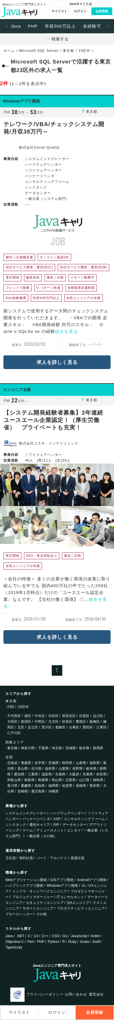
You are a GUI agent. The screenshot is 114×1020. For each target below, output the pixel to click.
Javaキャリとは (80, 3)
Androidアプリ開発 (91, 880)
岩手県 (40, 763)
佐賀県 (67, 786)
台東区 (74, 727)
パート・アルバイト (51, 858)
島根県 (43, 780)
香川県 (12, 786)
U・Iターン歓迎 (48, 287)
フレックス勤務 (18, 287)
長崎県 (81, 786)
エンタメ (74, 830)
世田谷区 (69, 716)
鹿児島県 (38, 791)
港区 (27, 716)
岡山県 (57, 780)
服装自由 (33, 277)
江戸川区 (14, 733)
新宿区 (26, 722)
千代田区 (14, 716)
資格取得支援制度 (81, 287)
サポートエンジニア (38, 908)
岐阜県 (91, 769)
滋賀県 (46, 774)
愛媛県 (26, 786)
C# (36, 936)
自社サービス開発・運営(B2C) (29, 267)
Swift (96, 942)
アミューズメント (50, 830)
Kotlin (95, 936)
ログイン (80, 11)
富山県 (22, 769)
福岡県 (53, 786)
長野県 (77, 769)
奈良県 (101, 774)
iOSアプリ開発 (61, 880)
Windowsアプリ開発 (62, 886)
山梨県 (64, 769)
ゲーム (28, 830)
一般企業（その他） (41, 836)
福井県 (50, 769)
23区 (11, 707)
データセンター (75, 825)
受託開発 (12, 277)
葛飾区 (60, 727)
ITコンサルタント (70, 897)
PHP (33, 26)
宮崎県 (22, 791)
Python (53, 942)
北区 (20, 727)
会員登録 (101, 11)
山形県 (81, 763)
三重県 (33, 774)
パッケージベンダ (36, 819)
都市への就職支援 (19, 257)
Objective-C (14, 942)
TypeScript (13, 947)
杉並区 (67, 722)
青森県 (26, 763)
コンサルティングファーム (84, 819)
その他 (41, 914)
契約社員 (26, 858)
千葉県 (43, 748)
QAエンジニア (78, 903)
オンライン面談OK (54, 257)
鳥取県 (29, 780)
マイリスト (59, 11)
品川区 (98, 716)
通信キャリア (39, 825)
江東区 (101, 727)
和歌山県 (14, 780)
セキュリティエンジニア (45, 903)
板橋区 (94, 722)
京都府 (60, 774)
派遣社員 (77, 858)
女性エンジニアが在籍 (83, 298)
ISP (56, 825)
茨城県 (70, 748)
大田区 (12, 722)
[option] (16, 26)
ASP (57, 819)
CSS (55, 936)
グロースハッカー (19, 914)
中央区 (40, 716)
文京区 (53, 722)
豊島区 (81, 722)
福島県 (94, 763)
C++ (45, 936)
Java (16, 26)
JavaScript (79, 936)
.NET (20, 936)
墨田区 (88, 727)
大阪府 (74, 774)
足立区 (33, 727)
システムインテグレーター (26, 813)
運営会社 (96, 994)
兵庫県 (88, 774)
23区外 (23, 707)
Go (65, 936)
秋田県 (67, 763)
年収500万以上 (60, 26)
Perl (30, 942)
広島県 (70, 780)
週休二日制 (55, 277)
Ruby (72, 942)
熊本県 (94, 786)
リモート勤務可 (82, 277)
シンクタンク (15, 825)
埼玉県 (57, 748)
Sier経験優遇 (16, 298)
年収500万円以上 (46, 298)
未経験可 (92, 26)
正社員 (10, 858)
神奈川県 (28, 748)
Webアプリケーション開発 (26, 880)
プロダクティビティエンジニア (81, 908)
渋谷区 (53, 716)
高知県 (40, 786)
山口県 (84, 780)
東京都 (12, 748)
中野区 (40, 722)
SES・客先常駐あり (41, 555)
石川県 (36, 769)
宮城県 (53, 763)
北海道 (12, 763)
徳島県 (98, 780)
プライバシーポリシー (44, 994)
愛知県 (19, 774)
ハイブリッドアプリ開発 (24, 886)
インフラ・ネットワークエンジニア (39, 891)
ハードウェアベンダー (67, 813)
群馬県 (98, 748)
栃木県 (84, 748)
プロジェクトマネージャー (32, 897)
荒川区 (46, 727)
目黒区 (84, 716)
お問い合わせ (76, 994)
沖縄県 (53, 791)
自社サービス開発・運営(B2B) (83, 267)
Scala (84, 942)
